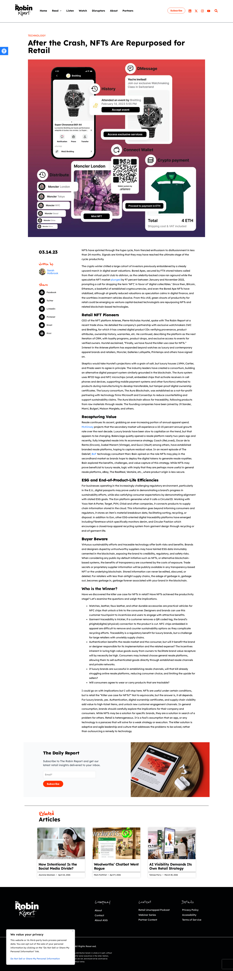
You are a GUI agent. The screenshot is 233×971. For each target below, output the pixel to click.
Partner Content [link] (148, 919)
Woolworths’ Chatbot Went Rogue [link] (116, 866)
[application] (59, 10)
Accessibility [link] (190, 914)
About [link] (99, 910)
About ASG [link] (102, 920)
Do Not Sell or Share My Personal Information (35, 958)
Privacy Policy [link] (191, 909)
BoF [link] (94, 453)
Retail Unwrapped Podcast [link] (155, 909)
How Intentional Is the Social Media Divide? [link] (58, 866)
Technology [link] (37, 35)
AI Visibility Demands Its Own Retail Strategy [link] (170, 866)
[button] (53, 292)
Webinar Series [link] (148, 914)
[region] (40, 947)
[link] (4, 51)
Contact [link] (100, 915)
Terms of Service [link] (193, 919)
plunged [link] (116, 279)
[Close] (73, 931)
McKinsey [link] (87, 426)
